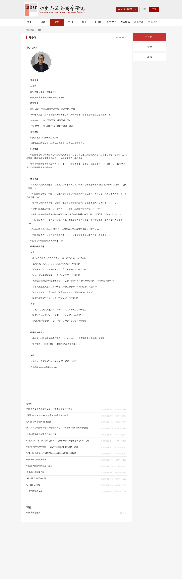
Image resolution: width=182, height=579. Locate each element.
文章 (149, 47)
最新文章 (138, 22)
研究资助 (111, 22)
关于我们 (152, 22)
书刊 (70, 22)
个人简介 (149, 37)
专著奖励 (125, 22)
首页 (29, 22)
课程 (43, 22)
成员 (57, 22)
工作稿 (97, 22)
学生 (84, 22)
